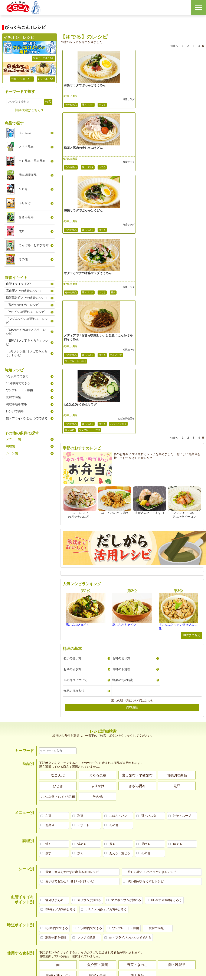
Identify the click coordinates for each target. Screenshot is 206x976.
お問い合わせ (197, 813)
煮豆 (22, 231)
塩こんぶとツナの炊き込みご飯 (178, 433)
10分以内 (160, 236)
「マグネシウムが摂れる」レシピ (27, 320)
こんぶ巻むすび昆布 (34, 245)
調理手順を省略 (16, 404)
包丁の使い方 (72, 464)
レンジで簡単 (15, 411)
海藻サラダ (120, 99)
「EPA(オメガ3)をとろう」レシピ (27, 342)
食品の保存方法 (73, 486)
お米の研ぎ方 (165, 464)
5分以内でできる (17, 376)
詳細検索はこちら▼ (29, 110)
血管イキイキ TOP (18, 283)
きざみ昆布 (26, 217)
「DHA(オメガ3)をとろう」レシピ (26, 331)
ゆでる (102, 104)
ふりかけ (25, 203)
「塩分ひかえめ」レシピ (22, 304)
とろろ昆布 (26, 146)
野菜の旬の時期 (166, 475)
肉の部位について (122, 475)
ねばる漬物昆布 (187, 224)
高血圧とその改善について (24, 290)
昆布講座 (132, 503)
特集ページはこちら (43, 58)
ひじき (23, 189)
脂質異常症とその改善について (27, 297)
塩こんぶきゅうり (78, 431)
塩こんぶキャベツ (124, 431)
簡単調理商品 (28, 175)
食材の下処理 (72, 475)
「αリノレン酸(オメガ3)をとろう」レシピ (26, 353)
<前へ (174, 45)
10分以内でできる (18, 383)
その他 (23, 259)
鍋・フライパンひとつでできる (27, 418)
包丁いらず (116, 230)
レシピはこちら (46, 79)
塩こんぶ (25, 132)
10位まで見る (191, 441)
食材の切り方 (119, 464)
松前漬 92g (120, 224)
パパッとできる (142, 236)
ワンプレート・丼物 (75, 236)
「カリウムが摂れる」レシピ (25, 311)
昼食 (182, 167)
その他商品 (71, 104)
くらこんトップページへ (174, 813)
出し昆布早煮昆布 (32, 160)
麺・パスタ (88, 104)
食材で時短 (13, 397)
